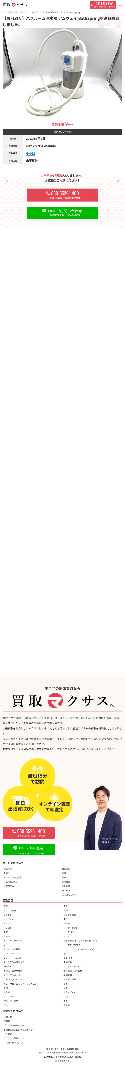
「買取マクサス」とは (14, 1042)
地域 (64, 873)
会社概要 (8, 1033)
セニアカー (9, 996)
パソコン (8, 927)
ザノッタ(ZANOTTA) (72, 966)
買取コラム (9, 886)
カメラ (7, 923)
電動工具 (67, 962)
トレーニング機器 (12, 949)
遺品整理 (8, 868)
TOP (64, 877)
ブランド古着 (69, 914)
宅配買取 (66, 886)
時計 (65, 910)
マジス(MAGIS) (10, 953)
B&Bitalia (8, 966)
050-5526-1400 (73, 1049)
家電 (6, 906)
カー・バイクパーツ (13, 940)
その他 (30, 153)
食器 (65, 983)
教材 (65, 953)
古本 (6, 1005)
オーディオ (9, 919)
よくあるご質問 (69, 894)
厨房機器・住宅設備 (72, 970)
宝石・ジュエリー (12, 1000)
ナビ (6, 945)
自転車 (7, 936)
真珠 (65, 1000)
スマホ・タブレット (72, 927)
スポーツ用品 (69, 979)
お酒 (65, 996)
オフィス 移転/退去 (12, 877)
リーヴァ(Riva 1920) (13, 979)
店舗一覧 (8, 1016)
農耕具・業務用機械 (13, 970)
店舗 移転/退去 (10, 881)
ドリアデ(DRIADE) (72, 945)
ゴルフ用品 (68, 932)
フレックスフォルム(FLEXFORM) (78, 949)
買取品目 (66, 868)
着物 (6, 987)
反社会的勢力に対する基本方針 (18, 1029)
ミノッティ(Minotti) (13, 957)
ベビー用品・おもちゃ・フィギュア (20, 983)
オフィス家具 (10, 910)
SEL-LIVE (66, 890)
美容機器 (67, 975)
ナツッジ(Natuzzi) (12, 975)
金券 (65, 987)
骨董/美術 (68, 957)
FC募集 (7, 1021)
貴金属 (7, 992)
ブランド (8, 914)
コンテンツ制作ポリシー (15, 1038)
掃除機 (66, 923)
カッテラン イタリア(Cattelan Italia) (80, 940)
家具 (65, 906)
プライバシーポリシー (14, 1025)
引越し (7, 873)
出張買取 (66, 881)
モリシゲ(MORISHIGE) (14, 962)
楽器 (65, 919)
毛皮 (6, 932)
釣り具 (66, 936)
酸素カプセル (69, 992)
